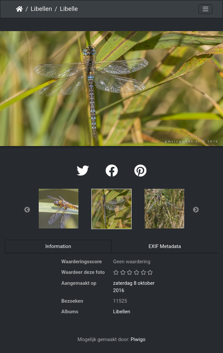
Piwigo (138, 339)
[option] (58, 208)
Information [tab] (58, 246)
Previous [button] (27, 210)
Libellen (41, 9)
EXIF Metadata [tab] (165, 246)
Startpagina (19, 9)
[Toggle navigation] (205, 9)
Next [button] (196, 210)
